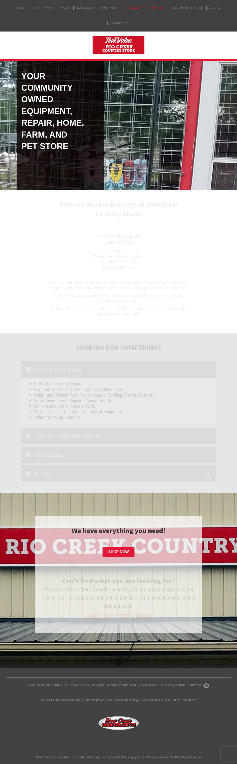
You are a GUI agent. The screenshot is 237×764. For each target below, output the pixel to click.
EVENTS (214, 8)
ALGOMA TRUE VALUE (188, 8)
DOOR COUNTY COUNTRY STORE (98, 8)
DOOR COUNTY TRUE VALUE (50, 8)
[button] (119, 552)
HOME (21, 8)
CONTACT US (119, 23)
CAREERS (180, 685)
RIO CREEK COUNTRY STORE (147, 8)
